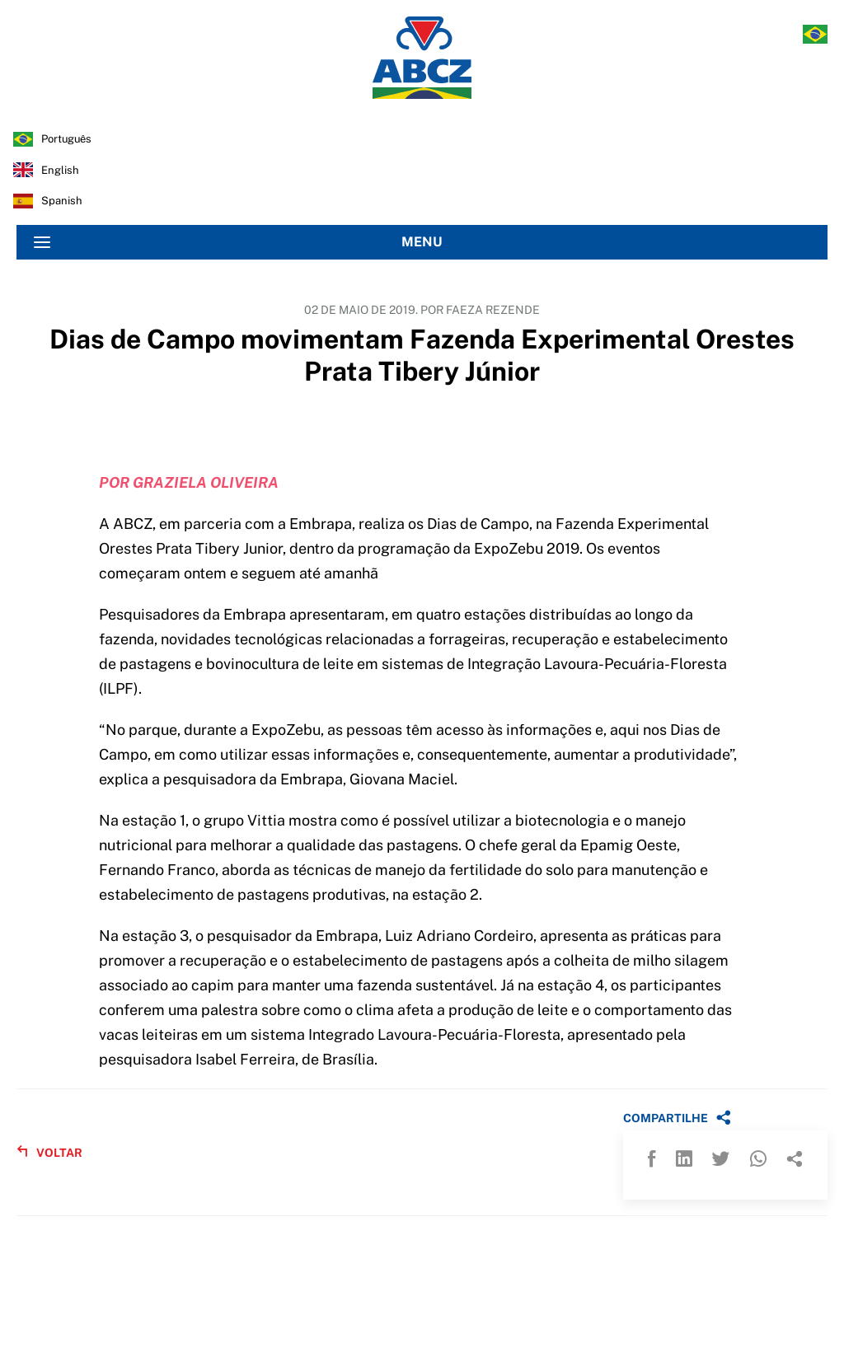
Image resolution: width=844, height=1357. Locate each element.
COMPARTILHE (677, 1117)
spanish (61, 200)
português (66, 139)
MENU (238, 242)
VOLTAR (49, 1152)
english (60, 170)
